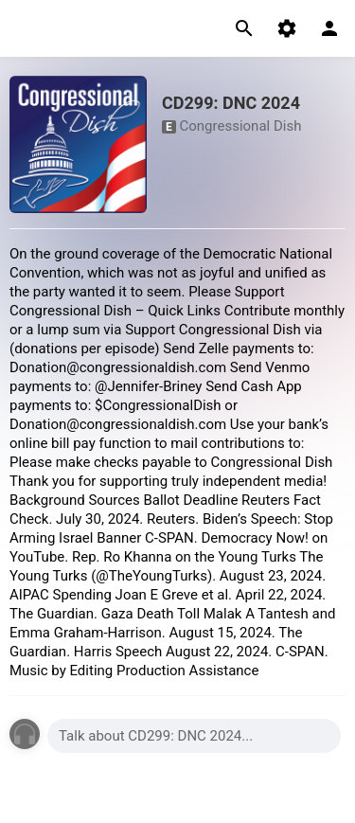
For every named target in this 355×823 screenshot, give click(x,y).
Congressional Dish (240, 125)
